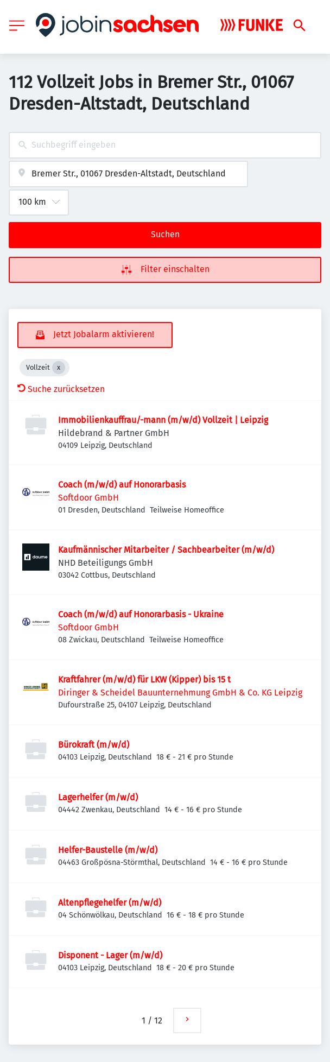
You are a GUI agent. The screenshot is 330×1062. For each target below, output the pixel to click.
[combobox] (165, 145)
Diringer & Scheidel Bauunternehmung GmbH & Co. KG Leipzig (180, 692)
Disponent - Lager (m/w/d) (110, 955)
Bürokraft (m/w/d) (93, 744)
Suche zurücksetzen (61, 389)
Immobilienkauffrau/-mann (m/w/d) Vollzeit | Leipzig (163, 420)
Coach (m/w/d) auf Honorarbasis (122, 484)
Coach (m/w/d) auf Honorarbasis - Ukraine (141, 614)
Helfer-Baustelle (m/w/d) (107, 850)
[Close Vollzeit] (58, 367)
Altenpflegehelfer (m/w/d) (109, 902)
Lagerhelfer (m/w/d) (98, 797)
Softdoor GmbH (88, 497)
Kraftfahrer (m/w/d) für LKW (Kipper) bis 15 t (144, 679)
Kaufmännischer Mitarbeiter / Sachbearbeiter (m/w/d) (166, 550)
